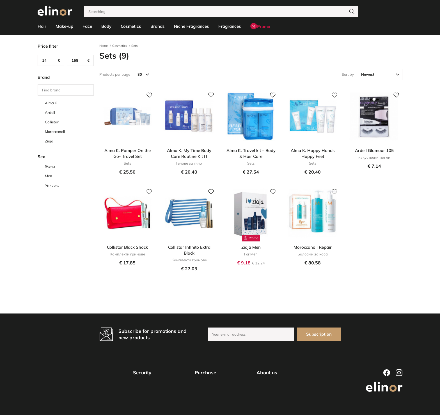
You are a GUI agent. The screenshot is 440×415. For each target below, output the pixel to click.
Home (103, 46)
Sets (134, 46)
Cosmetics (119, 46)
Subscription (319, 334)
